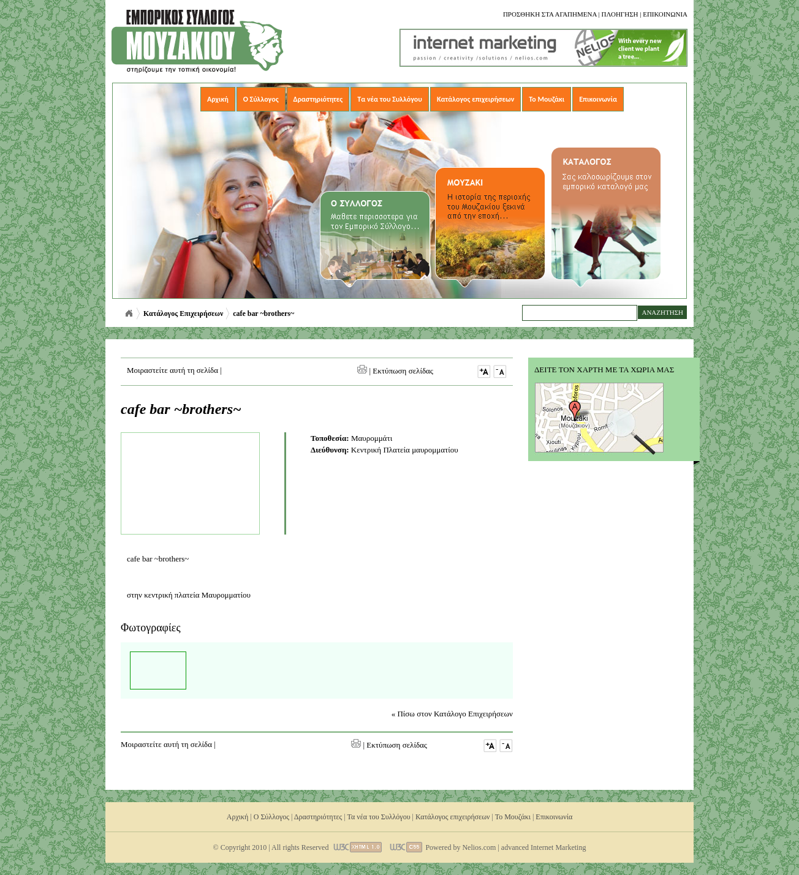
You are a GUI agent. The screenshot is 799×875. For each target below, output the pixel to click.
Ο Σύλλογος (261, 99)
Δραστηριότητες (318, 99)
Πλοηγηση (619, 14)
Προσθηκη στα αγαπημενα (550, 14)
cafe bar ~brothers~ (263, 313)
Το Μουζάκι (546, 99)
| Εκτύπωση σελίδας (395, 370)
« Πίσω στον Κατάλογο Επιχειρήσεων (452, 713)
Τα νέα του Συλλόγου (389, 99)
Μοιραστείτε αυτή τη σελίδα (172, 370)
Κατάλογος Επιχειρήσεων (183, 313)
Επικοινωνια (665, 14)
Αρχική (218, 99)
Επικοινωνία (598, 99)
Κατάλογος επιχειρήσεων (475, 99)
